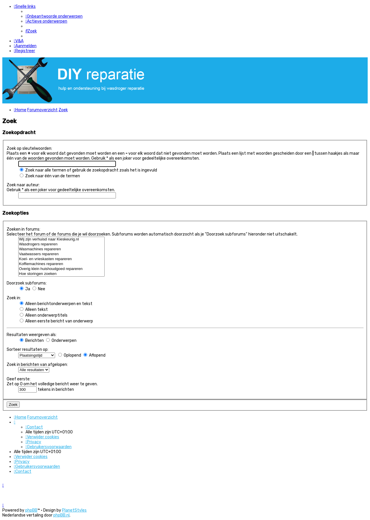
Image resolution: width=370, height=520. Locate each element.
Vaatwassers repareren (62, 254)
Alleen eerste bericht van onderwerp (56, 321)
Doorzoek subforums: (27, 283)
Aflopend (94, 355)
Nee (38, 289)
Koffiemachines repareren (62, 264)
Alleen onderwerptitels (44, 315)
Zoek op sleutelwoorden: (29, 148)
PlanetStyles (74, 510)
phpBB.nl (61, 515)
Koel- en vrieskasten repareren (62, 259)
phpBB (31, 510)
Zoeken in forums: (23, 229)
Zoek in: (14, 297)
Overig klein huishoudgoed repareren (62, 269)
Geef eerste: (18, 379)
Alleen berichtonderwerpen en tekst (56, 303)
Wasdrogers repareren (62, 244)
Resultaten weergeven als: (31, 334)
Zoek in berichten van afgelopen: (37, 364)
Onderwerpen (61, 340)
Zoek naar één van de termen (50, 176)
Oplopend (69, 355)
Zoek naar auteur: (23, 185)
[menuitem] (54, 16)
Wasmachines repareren (62, 249)
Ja (25, 289)
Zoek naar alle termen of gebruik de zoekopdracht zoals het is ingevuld (88, 170)
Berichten (32, 340)
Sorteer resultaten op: (27, 349)
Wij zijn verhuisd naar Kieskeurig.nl (62, 239)
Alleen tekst (34, 309)
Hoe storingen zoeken (62, 273)
